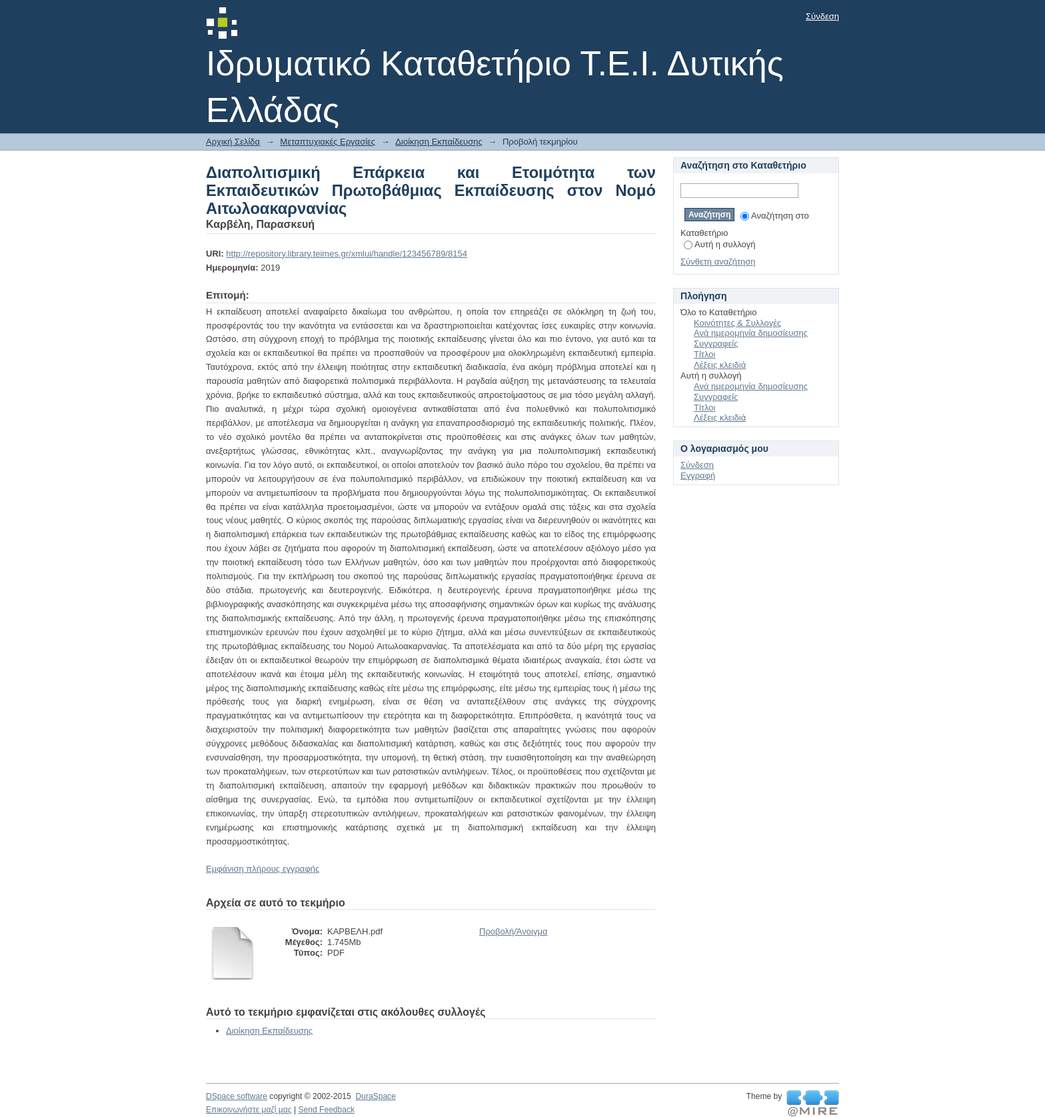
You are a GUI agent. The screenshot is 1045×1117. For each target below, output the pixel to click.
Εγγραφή (697, 476)
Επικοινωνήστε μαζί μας (249, 1109)
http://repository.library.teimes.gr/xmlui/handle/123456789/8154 (346, 254)
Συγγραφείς (716, 344)
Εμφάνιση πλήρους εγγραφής (262, 869)
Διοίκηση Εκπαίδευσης (438, 142)
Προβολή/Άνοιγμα (513, 931)
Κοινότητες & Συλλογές (737, 323)
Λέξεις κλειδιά (720, 365)
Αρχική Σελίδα (233, 142)
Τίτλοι (704, 354)
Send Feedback (326, 1109)
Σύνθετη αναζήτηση (718, 262)
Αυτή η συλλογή (720, 244)
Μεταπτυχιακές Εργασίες (327, 142)
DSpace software (236, 1096)
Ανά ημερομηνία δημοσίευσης (751, 333)
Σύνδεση (822, 16)
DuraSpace (375, 1096)
